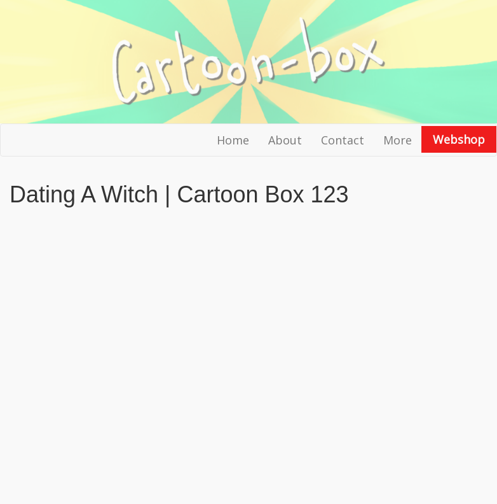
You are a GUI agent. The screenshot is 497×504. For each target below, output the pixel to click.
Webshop (459, 139)
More (397, 140)
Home (233, 140)
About (285, 140)
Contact (342, 140)
